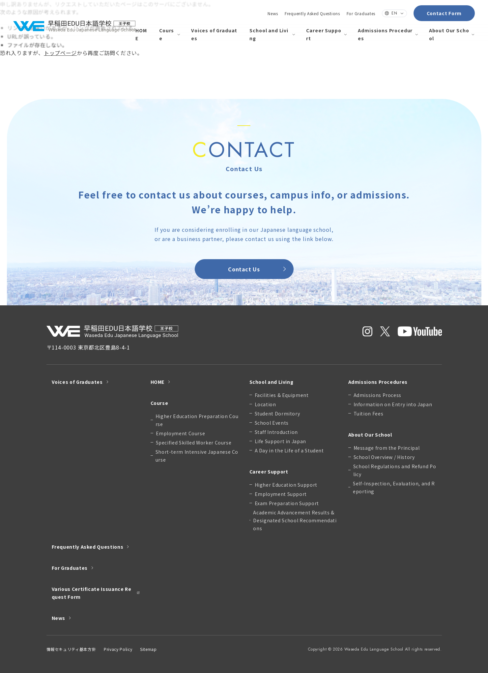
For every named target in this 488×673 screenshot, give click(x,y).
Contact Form (444, 13)
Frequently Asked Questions (312, 13)
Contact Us (258, 269)
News (273, 13)
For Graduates (361, 13)
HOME (141, 34)
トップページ (60, 53)
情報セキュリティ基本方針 (71, 649)
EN (394, 13)
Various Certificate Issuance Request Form (96, 593)
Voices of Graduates (214, 34)
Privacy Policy (118, 649)
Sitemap (148, 649)
